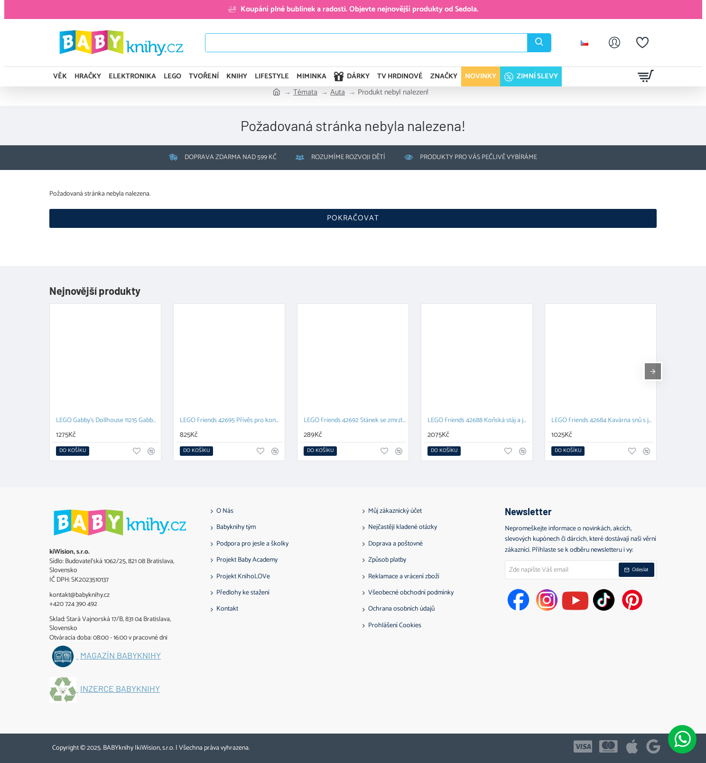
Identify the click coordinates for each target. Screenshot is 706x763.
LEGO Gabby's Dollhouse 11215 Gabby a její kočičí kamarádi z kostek (107, 420)
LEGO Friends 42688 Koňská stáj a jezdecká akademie (478, 420)
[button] (72, 451)
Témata (305, 92)
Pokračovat (353, 218)
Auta (337, 92)
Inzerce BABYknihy (120, 689)
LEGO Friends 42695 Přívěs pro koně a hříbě (231, 420)
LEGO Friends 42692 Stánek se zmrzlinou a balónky (355, 420)
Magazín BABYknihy (120, 655)
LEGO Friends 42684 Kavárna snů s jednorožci (602, 420)
